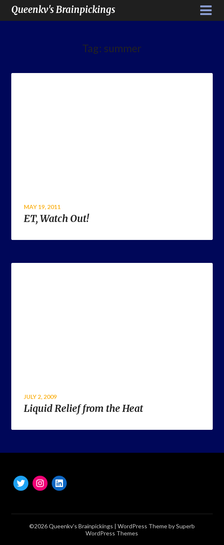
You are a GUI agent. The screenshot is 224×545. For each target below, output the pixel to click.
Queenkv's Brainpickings (63, 9)
